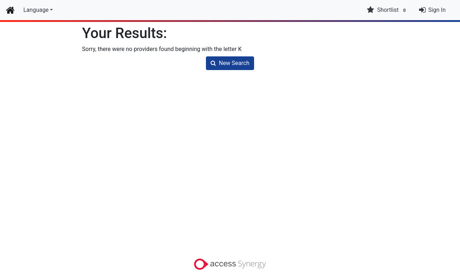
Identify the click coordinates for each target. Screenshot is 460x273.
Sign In (437, 9)
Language (36, 9)
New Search (230, 63)
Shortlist (387, 10)
